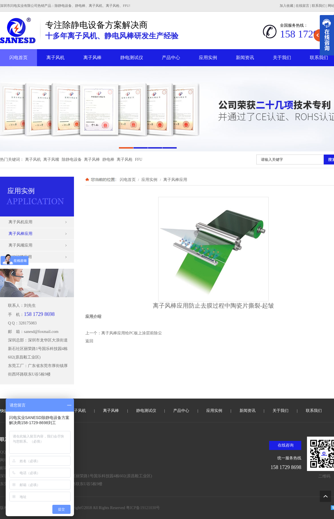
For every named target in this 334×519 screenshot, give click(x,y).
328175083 (28, 323)
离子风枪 (125, 159)
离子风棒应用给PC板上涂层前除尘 (131, 333)
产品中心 (171, 57)
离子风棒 (92, 57)
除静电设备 (72, 159)
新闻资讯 (245, 57)
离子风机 (55, 57)
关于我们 (282, 57)
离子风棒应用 (174, 179)
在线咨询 (286, 445)
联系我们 (318, 6)
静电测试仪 (131, 57)
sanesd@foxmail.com (41, 332)
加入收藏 (286, 6)
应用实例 (208, 57)
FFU (139, 159)
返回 (89, 341)
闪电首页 (18, 57)
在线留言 (302, 6)
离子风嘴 (51, 159)
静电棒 (108, 159)
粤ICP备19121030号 (143, 508)
